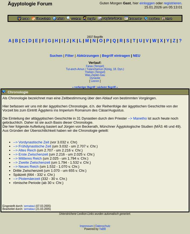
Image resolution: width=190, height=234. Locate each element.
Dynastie (95, 78)
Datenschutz (102, 226)
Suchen (56, 56)
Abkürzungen (88, 56)
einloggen (147, 3)
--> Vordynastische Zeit (31, 142)
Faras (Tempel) (95, 66)
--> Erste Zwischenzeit (30, 154)
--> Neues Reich (26, 166)
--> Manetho (137, 118)
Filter (69, 56)
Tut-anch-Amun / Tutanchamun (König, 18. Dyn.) (95, 69)
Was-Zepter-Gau (95, 75)
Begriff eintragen (116, 56)
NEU (136, 56)
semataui (29, 206)
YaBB (102, 229)
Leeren (95, 81)
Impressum (86, 226)
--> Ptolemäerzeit (26, 179)
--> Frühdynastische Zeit (32, 146)
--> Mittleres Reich (27, 158)
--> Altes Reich (24, 150)
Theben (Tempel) (95, 72)
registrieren (172, 3)
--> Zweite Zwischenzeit (31, 162)
